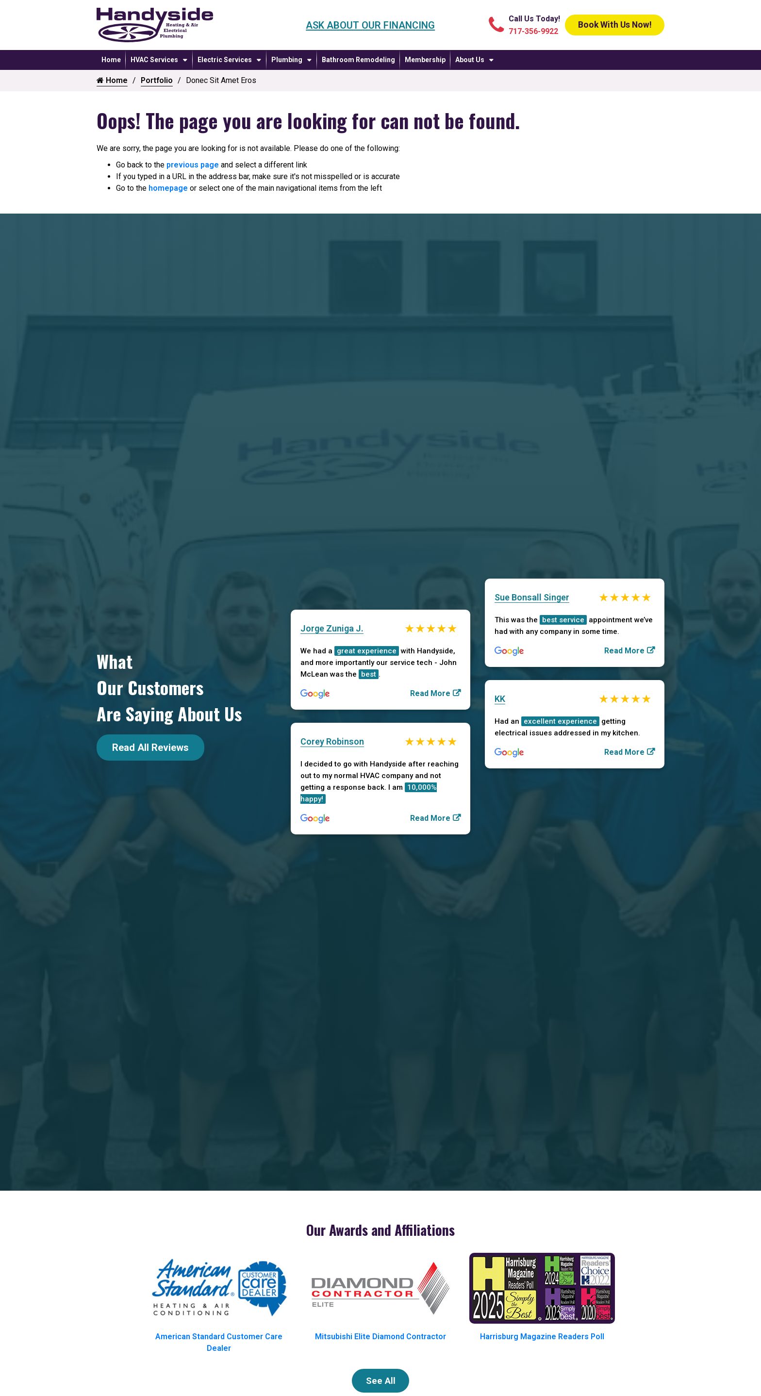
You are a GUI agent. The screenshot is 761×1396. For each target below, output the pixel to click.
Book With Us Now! (606, 25)
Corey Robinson (332, 741)
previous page (192, 164)
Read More (430, 692)
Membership (425, 60)
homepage (168, 188)
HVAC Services (154, 60)
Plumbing (286, 60)
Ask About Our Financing (362, 25)
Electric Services (225, 60)
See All (380, 1382)
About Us (469, 60)
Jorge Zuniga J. (332, 627)
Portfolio (157, 80)
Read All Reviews (150, 747)
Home (111, 60)
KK (500, 699)
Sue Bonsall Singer (532, 596)
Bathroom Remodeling (358, 60)
